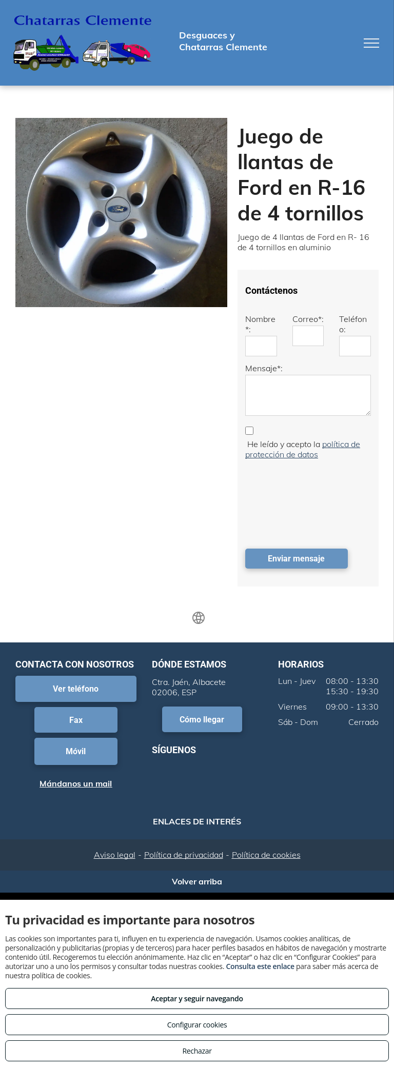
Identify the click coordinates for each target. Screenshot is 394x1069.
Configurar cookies (197, 1025)
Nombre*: (260, 324)
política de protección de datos (302, 449)
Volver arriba (197, 881)
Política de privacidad (183, 855)
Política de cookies (266, 855)
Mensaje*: (264, 368)
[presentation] (287, 501)
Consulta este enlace (260, 966)
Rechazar (196, 1051)
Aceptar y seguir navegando (197, 998)
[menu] (371, 43)
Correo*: (308, 319)
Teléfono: (353, 324)
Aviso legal (114, 855)
